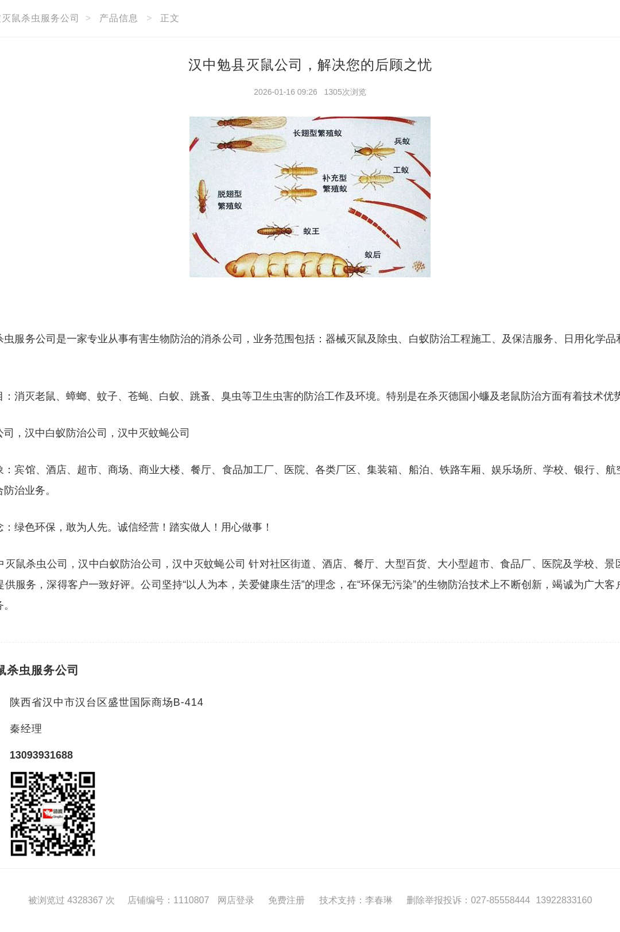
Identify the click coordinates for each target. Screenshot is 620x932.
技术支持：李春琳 (356, 900)
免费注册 (286, 900)
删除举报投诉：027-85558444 (468, 900)
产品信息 (118, 18)
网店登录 (236, 900)
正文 (170, 18)
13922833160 (564, 900)
